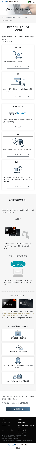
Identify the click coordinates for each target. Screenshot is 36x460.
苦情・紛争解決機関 (6, 422)
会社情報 (3, 419)
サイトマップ (4, 433)
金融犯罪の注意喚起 (6, 425)
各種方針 (20, 419)
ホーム (3, 17)
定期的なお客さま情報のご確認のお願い (26, 426)
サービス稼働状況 (22, 433)
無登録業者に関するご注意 (7, 430)
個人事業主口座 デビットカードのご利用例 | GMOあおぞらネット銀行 (10, 2)
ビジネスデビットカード (22, 17)
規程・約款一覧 (21, 422)
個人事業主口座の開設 (10, 17)
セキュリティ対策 (22, 430)
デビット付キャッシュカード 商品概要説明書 (15, 403)
